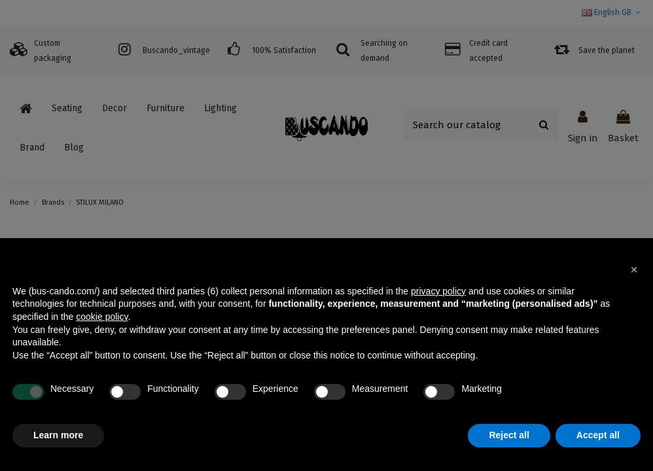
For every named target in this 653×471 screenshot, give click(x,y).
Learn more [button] (58, 435)
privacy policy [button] (438, 291)
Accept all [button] (598, 435)
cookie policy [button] (102, 316)
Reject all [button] (509, 435)
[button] (634, 269)
